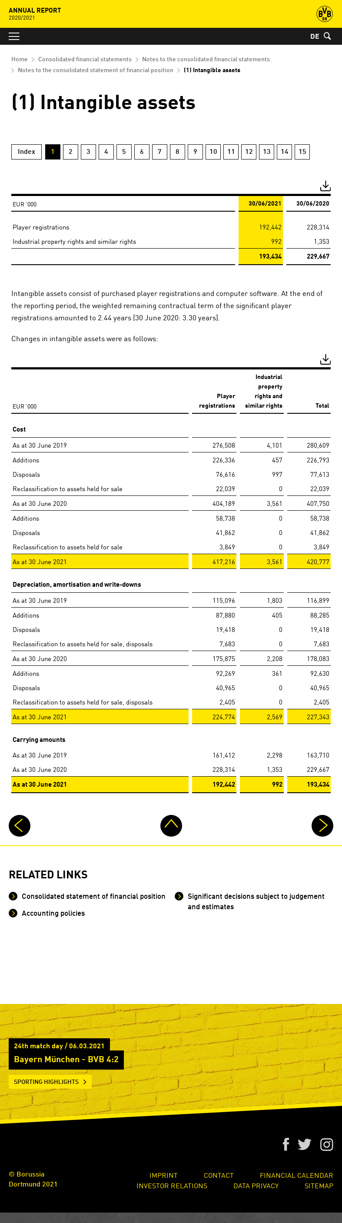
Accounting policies (52, 913)
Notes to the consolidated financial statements (206, 59)
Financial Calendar (296, 1175)
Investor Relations (171, 1185)
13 (267, 152)
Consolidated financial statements (85, 59)
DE (314, 36)
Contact (219, 1175)
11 (231, 152)
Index (26, 152)
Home (19, 59)
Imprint (163, 1175)
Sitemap (319, 1185)
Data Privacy (256, 1185)
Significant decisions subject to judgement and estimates (255, 902)
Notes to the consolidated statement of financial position (95, 70)
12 (249, 152)
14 (285, 152)
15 (302, 152)
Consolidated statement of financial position (93, 897)
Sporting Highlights (46, 1082)
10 (213, 152)
